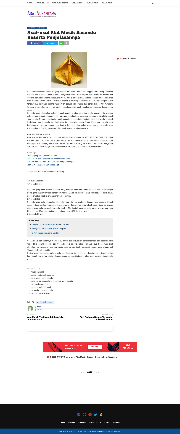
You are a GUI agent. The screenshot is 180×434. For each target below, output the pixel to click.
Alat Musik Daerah (60, 3)
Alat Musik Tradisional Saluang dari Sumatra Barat (45, 318)
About (63, 422)
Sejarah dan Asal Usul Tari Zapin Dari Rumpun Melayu (50, 162)
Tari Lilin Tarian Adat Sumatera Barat (43, 165)
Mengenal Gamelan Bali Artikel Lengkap (49, 229)
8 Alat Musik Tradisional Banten (45, 233)
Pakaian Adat (92, 3)
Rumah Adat (107, 3)
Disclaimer (82, 422)
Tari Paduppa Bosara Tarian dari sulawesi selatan (96, 318)
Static (106, 422)
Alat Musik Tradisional (45, 302)
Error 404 (115, 422)
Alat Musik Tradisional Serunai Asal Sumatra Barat (49, 159)
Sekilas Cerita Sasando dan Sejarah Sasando (51, 224)
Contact (71, 422)
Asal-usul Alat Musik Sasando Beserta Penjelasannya (61, 35)
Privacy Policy (95, 422)
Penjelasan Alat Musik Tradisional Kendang (46, 172)
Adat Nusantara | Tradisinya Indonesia (89, 431)
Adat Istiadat (42, 3)
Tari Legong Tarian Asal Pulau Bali (42, 156)
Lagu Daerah (77, 3)
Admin (39, 307)
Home (30, 3)
